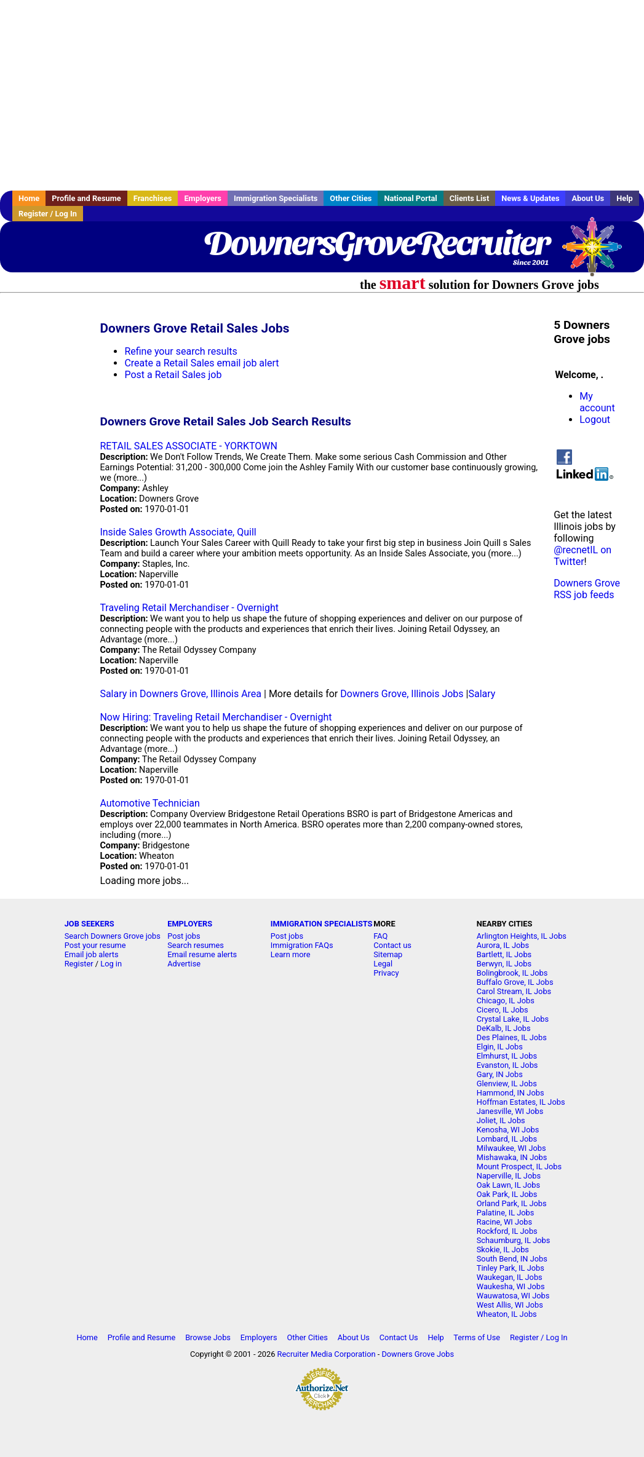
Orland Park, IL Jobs (512, 1203)
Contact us (392, 945)
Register (79, 963)
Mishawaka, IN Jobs (512, 1157)
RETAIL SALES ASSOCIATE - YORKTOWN (188, 446)
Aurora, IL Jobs (503, 945)
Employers (202, 198)
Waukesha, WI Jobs (511, 1286)
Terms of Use (476, 1337)
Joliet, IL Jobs (501, 1120)
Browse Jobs (208, 1337)
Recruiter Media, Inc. (598, 253)
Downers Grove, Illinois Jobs (401, 694)
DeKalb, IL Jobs (504, 1028)
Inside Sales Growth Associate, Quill (178, 532)
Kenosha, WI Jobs (508, 1129)
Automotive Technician (149, 803)
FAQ (380, 936)
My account (596, 402)
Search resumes (195, 945)
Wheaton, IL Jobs (507, 1314)
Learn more (291, 954)
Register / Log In (47, 213)
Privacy (386, 972)
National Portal (410, 198)
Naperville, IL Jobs (509, 1175)
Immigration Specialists (275, 198)
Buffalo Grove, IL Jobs (515, 982)
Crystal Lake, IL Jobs (513, 1019)
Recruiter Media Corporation (326, 1354)
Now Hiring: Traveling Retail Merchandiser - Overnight (216, 717)
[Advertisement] (322, 95)
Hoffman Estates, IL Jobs (521, 1102)
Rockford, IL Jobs (507, 1231)
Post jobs (183, 936)
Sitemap (387, 954)
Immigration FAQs (302, 945)
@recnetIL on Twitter (582, 555)
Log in (111, 963)
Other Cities (351, 198)
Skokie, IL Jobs (503, 1249)
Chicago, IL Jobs (506, 1000)
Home (28, 198)
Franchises (152, 198)
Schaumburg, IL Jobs (514, 1240)
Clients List (470, 198)
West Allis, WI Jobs (510, 1304)
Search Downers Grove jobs (113, 936)
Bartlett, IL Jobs (504, 954)
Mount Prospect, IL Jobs (519, 1166)
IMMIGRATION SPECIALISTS (322, 923)
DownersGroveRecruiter (376, 242)
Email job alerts (92, 954)
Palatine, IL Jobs (506, 1212)
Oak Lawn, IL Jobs (508, 1185)
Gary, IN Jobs (500, 1074)
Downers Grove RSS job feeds (587, 589)
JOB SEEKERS (89, 923)
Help (624, 198)
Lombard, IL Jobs (507, 1138)
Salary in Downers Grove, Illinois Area (180, 694)
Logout (594, 419)
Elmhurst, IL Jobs (507, 1055)
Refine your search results (180, 351)
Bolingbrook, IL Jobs (512, 972)
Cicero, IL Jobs (502, 1009)
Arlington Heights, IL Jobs (521, 936)
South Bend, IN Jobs (512, 1258)
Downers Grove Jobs (417, 1354)
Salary (481, 694)
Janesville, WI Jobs (510, 1111)
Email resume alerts (202, 954)
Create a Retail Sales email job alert (201, 363)
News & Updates (530, 198)
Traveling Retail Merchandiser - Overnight (189, 608)
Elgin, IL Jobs (500, 1046)
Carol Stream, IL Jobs (514, 991)
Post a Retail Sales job (172, 375)
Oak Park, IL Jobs (507, 1194)
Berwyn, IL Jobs (504, 963)
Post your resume (95, 945)
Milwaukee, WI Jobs (511, 1148)
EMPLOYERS (189, 923)
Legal (382, 963)
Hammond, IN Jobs (510, 1092)
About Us (587, 198)
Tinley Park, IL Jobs (510, 1268)
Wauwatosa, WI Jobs (513, 1295)
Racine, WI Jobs (504, 1221)
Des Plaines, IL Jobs (512, 1037)
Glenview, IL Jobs (507, 1083)
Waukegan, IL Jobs (510, 1277)
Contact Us (399, 1337)
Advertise (184, 963)
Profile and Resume (86, 198)
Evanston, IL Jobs (507, 1065)
